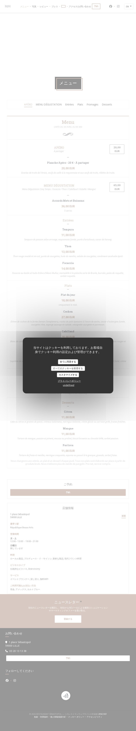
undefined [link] (68, 385)
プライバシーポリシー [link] (69, 380)
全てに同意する (68, 361)
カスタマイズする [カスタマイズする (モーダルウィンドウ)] (68, 374)
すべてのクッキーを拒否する (68, 368)
